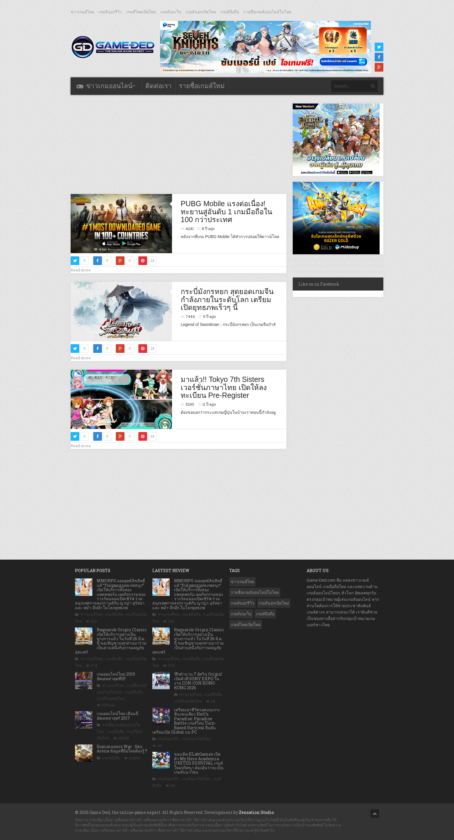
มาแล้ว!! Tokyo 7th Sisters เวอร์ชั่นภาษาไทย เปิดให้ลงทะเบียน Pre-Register (224, 387)
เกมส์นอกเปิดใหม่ (201, 12)
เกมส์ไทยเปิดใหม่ (141, 12)
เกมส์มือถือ (229, 12)
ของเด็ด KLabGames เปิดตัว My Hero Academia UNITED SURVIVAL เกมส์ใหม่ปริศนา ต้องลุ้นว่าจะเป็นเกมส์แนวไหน (199, 763)
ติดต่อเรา (158, 86)
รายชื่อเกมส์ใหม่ (202, 86)
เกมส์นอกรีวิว (110, 12)
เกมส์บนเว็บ (170, 12)
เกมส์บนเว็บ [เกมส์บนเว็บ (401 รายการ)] (241, 614)
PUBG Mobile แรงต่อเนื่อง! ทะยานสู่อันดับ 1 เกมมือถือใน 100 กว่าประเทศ (226, 211)
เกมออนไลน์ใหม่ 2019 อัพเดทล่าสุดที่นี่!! (116, 676)
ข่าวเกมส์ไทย (82, 12)
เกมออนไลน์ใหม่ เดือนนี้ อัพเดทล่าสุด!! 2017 (117, 716)
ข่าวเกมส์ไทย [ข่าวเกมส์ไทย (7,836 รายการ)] (242, 581)
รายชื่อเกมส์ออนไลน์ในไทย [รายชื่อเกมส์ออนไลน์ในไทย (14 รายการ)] (255, 592)
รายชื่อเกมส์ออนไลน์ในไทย (267, 12)
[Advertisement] (178, 144)
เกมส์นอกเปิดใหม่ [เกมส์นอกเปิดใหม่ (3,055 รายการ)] (274, 603)
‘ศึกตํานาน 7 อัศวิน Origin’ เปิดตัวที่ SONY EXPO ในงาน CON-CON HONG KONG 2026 (198, 680)
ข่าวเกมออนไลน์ (109, 86)
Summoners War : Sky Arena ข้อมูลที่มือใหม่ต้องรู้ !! (122, 749)
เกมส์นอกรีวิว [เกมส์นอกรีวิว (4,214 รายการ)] (242, 603)
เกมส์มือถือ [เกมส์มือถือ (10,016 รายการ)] (265, 614)
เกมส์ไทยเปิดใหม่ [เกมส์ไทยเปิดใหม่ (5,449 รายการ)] (246, 624)
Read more (81, 270)
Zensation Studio (256, 812)
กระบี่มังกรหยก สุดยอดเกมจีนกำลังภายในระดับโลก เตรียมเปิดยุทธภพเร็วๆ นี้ (227, 299)
